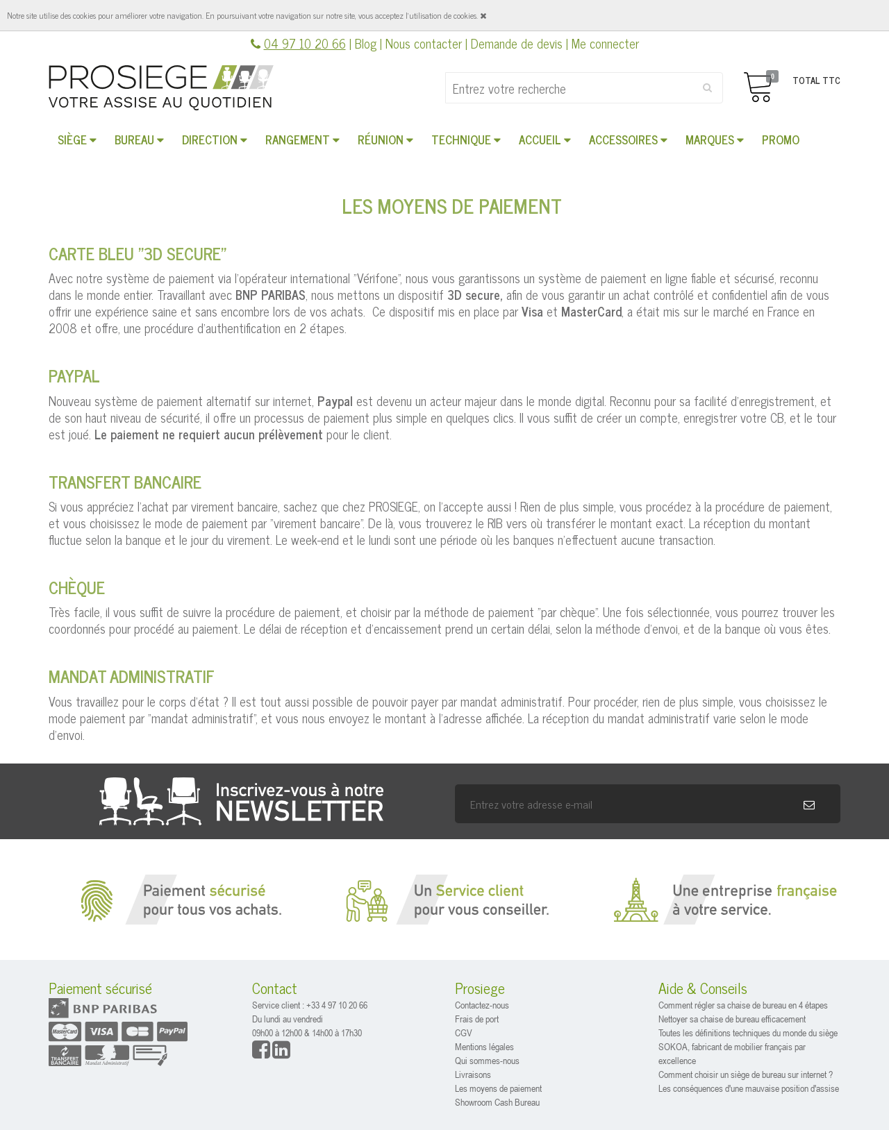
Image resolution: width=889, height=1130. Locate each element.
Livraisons (473, 1074)
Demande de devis (517, 43)
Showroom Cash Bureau (497, 1102)
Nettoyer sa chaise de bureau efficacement (732, 1018)
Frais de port (477, 1018)
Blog (365, 43)
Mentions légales (484, 1046)
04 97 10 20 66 (305, 43)
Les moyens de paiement (498, 1088)
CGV (463, 1032)
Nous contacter (423, 43)
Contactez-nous (482, 1005)
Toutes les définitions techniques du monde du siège (748, 1032)
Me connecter (605, 43)
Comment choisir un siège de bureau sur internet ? (745, 1074)
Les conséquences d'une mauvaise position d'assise (748, 1088)
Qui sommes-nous (487, 1060)
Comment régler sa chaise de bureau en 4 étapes (743, 1005)
